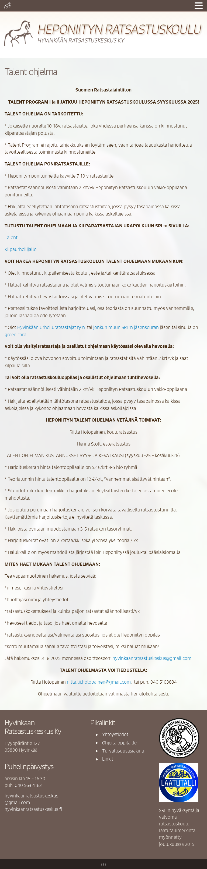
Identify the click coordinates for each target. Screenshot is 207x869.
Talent (11, 237)
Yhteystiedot (115, 734)
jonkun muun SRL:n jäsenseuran (126, 327)
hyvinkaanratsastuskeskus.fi (33, 809)
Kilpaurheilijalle (20, 249)
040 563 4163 (28, 785)
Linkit (107, 758)
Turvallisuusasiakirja (123, 750)
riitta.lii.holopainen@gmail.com (99, 682)
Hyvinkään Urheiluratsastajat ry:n (51, 327)
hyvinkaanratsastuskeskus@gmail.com (151, 658)
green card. (16, 334)
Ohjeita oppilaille (119, 742)
